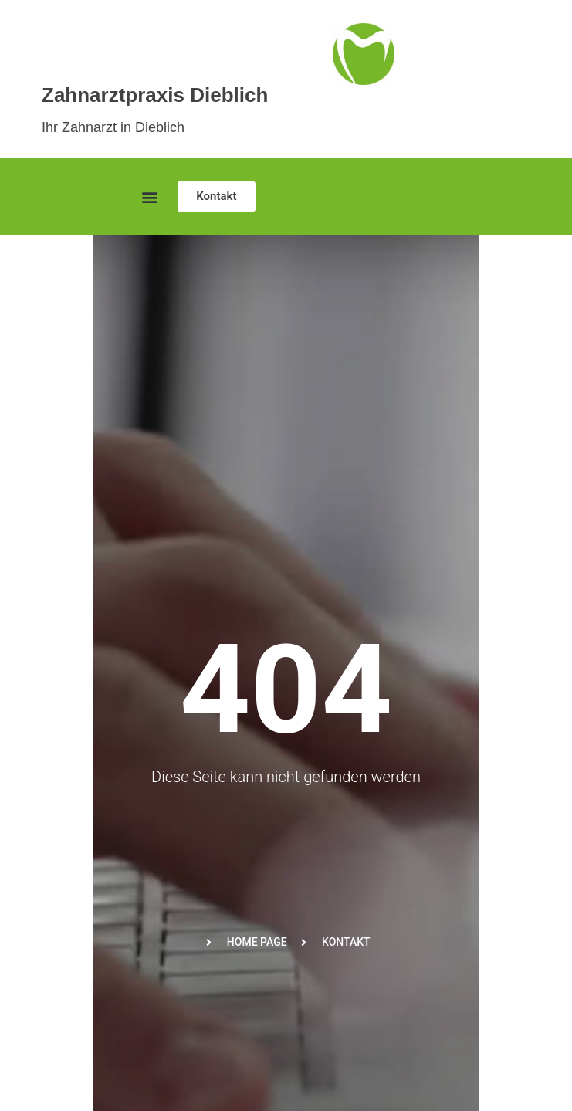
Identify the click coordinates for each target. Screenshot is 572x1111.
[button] (149, 196)
